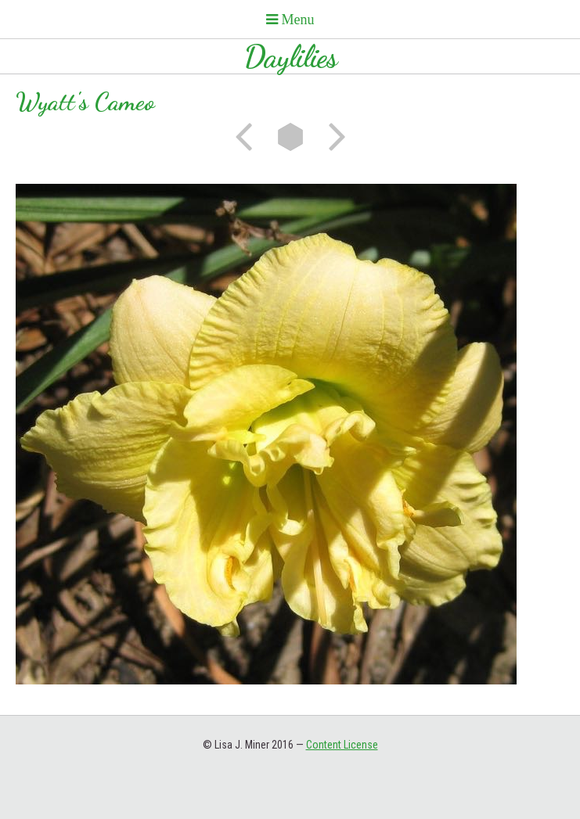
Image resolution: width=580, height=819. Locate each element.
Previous (249, 137)
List (290, 137)
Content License (342, 744)
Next (332, 137)
